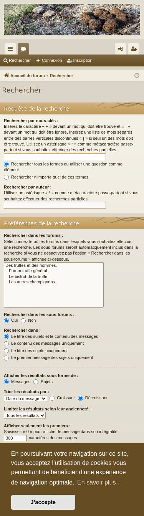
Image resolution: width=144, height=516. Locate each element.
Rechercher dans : (22, 330)
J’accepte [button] (43, 502)
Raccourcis (12, 50)
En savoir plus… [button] (99, 482)
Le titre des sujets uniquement (36, 350)
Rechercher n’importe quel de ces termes (46, 177)
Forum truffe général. (54, 271)
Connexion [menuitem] (122, 50)
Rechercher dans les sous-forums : (39, 314)
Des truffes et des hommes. (54, 265)
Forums (25, 50)
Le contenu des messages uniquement (44, 343)
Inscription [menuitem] (135, 50)
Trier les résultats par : (26, 391)
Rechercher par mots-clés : (31, 120)
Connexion (52, 60)
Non (28, 320)
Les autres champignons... (54, 282)
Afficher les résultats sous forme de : (41, 375)
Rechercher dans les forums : (33, 235)
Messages (17, 381)
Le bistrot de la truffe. (54, 277)
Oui (11, 320)
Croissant (62, 397)
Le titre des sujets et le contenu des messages (51, 336)
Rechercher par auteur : (27, 187)
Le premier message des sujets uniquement (48, 357)
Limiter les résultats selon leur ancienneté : (47, 409)
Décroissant (93, 397)
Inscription (83, 60)
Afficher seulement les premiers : (37, 425)
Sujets (43, 381)
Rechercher (20, 60)
